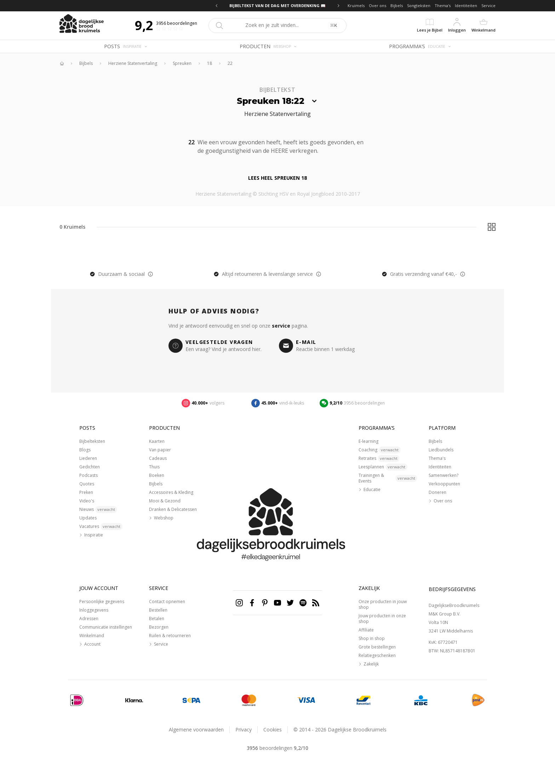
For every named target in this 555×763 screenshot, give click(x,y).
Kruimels (356, 5)
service (281, 325)
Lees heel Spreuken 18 (277, 177)
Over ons (377, 5)
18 (209, 63)
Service (488, 5)
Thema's (443, 5)
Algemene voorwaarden (196, 729)
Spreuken (182, 63)
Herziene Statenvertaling (132, 63)
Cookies (272, 729)
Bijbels (396, 5)
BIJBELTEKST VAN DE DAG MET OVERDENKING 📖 (277, 5)
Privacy (243, 729)
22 (230, 63)
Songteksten (418, 5)
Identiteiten (466, 5)
